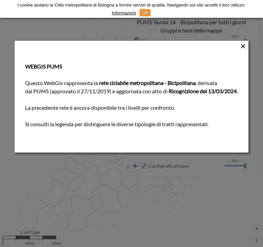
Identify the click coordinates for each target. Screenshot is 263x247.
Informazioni (124, 12)
